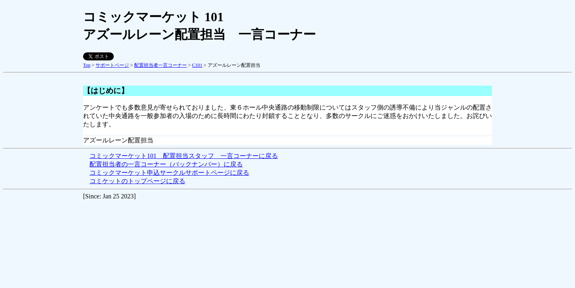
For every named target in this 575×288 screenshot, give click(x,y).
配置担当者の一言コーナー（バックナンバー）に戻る (166, 164)
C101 (197, 65)
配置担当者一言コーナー (160, 65)
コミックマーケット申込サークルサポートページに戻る (169, 172)
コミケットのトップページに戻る (137, 181)
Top (87, 65)
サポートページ (112, 65)
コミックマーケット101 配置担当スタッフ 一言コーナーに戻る (183, 155)
